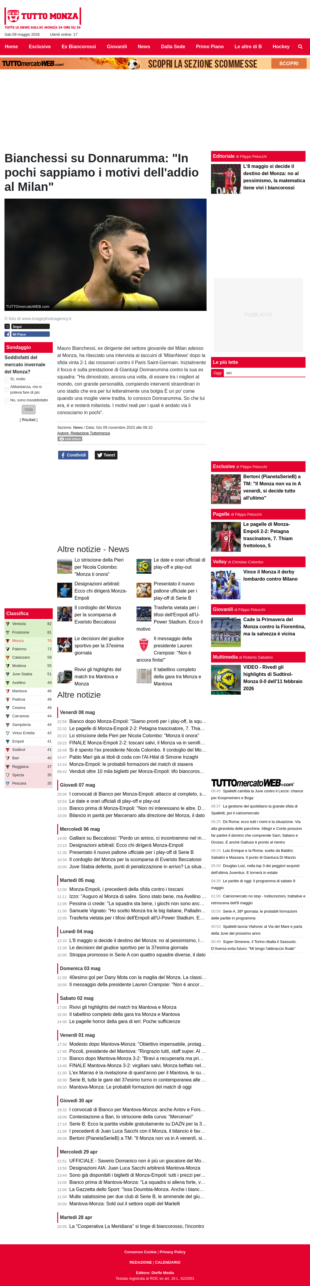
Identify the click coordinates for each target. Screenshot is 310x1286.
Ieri (229, 373)
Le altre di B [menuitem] (248, 46)
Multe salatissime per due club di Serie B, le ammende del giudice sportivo (148, 1196)
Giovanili (223, 609)
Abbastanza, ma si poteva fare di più (26, 389)
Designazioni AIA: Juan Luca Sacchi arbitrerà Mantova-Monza (134, 1167)
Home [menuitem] (11, 46)
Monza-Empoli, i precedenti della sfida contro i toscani (126, 889)
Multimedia (225, 657)
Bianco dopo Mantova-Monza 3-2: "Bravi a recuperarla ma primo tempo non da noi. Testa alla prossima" (179, 1058)
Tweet (106, 455)
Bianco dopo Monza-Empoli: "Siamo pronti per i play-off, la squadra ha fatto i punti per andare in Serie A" (179, 721)
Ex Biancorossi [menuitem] (79, 46)
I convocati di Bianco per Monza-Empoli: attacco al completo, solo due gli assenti (154, 793)
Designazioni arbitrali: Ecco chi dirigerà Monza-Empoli (101, 591)
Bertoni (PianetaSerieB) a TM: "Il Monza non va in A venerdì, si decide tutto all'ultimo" (159, 1138)
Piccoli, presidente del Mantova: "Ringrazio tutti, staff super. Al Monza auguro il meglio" (160, 1051)
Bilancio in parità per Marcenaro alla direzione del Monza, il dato (137, 815)
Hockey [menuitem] (281, 46)
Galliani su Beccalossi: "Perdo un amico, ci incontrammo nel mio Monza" (146, 838)
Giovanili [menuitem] (117, 46)
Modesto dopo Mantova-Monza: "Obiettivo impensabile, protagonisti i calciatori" (153, 1044)
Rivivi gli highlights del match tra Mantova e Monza (98, 676)
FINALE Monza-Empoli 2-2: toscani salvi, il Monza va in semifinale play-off (147, 742)
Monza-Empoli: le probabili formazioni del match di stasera (131, 764)
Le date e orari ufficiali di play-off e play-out (114, 801)
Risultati (28, 419)
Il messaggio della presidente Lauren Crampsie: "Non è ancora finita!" (142, 984)
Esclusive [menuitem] (40, 46)
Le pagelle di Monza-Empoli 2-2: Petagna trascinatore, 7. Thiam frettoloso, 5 (149, 728)
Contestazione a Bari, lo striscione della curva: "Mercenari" (131, 1116)
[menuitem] (300, 46)
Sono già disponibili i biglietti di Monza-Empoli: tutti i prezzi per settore (143, 1175)
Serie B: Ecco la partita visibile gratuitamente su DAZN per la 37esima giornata (152, 1123)
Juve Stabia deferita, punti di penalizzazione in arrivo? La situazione (141, 866)
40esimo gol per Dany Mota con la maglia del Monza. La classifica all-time (147, 977)
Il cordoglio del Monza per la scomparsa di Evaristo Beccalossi (98, 614)
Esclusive (224, 466)
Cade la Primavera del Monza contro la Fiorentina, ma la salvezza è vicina (274, 626)
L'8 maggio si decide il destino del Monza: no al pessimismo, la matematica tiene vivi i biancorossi (172, 940)
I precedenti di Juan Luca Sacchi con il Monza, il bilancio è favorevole (142, 1131)
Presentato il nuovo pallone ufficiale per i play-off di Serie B (175, 591)
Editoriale (224, 156)
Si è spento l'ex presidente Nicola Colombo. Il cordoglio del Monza (139, 749)
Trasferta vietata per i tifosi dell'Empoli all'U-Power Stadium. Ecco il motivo (147, 917)
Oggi (217, 373)
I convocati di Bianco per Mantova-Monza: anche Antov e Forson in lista (145, 1109)
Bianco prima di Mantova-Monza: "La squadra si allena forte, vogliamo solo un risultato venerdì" (170, 1182)
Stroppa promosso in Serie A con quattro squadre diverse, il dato (137, 954)
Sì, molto (18, 379)
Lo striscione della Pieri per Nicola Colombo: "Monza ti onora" (99, 567)
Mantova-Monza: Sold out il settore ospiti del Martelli (124, 1203)
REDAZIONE (140, 1262)
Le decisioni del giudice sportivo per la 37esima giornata (99, 645)
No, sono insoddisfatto (29, 400)
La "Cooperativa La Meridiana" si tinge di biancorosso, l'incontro (136, 1226)
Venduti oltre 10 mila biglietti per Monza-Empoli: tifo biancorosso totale (143, 771)
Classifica (17, 613)
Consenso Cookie (140, 1252)
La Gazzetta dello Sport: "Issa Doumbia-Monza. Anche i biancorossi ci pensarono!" (156, 1189)
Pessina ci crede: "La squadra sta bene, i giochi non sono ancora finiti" (143, 903)
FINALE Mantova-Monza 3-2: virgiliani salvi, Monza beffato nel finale (141, 1065)
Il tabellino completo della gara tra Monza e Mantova (177, 676)
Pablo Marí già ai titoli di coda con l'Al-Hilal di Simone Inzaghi (134, 757)
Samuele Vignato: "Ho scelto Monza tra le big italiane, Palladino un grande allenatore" (160, 910)
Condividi (73, 455)
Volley (220, 561)
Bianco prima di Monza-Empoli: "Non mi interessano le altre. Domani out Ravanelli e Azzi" (164, 808)
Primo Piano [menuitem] (210, 46)
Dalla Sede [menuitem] (173, 46)
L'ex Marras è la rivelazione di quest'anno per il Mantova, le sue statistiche (147, 1072)
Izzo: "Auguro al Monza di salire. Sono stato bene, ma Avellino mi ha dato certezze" (157, 896)
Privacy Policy (173, 1252)
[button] (28, 409)
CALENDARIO (167, 1262)
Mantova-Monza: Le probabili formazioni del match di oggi (130, 1086)
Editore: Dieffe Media (155, 1273)
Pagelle (221, 514)
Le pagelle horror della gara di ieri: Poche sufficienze (124, 1021)
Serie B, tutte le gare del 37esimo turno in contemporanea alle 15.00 (141, 1079)
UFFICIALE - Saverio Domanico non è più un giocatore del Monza (139, 1160)
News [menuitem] (144, 46)
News (78, 427)
